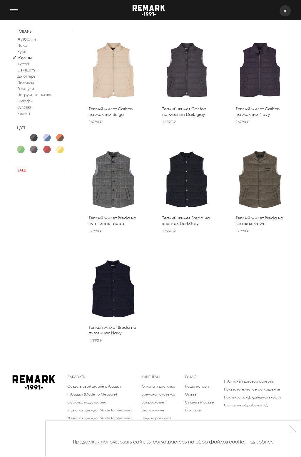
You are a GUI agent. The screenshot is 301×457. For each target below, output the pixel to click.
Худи (21, 51)
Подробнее (260, 441)
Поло (22, 45)
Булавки (24, 107)
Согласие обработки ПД (246, 405)
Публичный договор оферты (249, 381)
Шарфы (25, 101)
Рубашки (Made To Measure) (92, 394)
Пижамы (25, 82)
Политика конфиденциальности (252, 397)
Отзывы (191, 394)
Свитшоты (26, 70)
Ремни (23, 113)
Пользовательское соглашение (252, 389)
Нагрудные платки (35, 94)
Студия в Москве (199, 402)
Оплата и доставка (158, 386)
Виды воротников (156, 418)
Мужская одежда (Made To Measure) (99, 410)
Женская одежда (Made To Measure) (99, 418)
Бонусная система (158, 394)
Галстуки (25, 88)
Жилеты (24, 57)
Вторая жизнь (153, 410)
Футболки (26, 39)
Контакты (193, 410)
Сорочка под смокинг (86, 402)
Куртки (23, 63)
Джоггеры (26, 76)
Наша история (197, 386)
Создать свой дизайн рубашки (94, 386)
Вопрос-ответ (154, 402)
